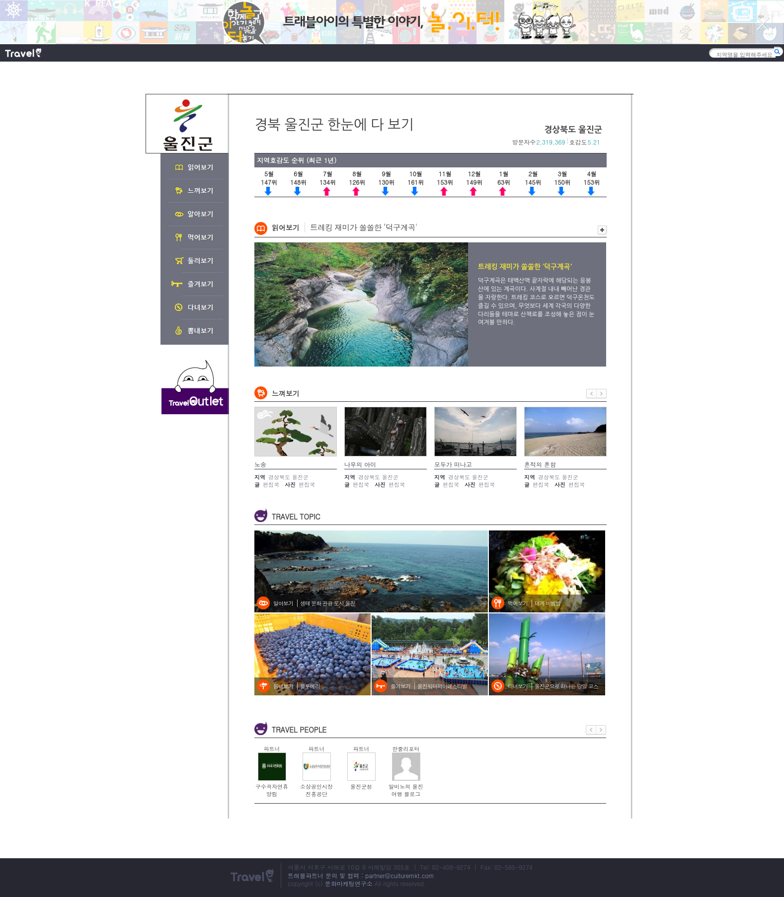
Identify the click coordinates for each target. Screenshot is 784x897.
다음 (602, 393)
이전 (591, 393)
